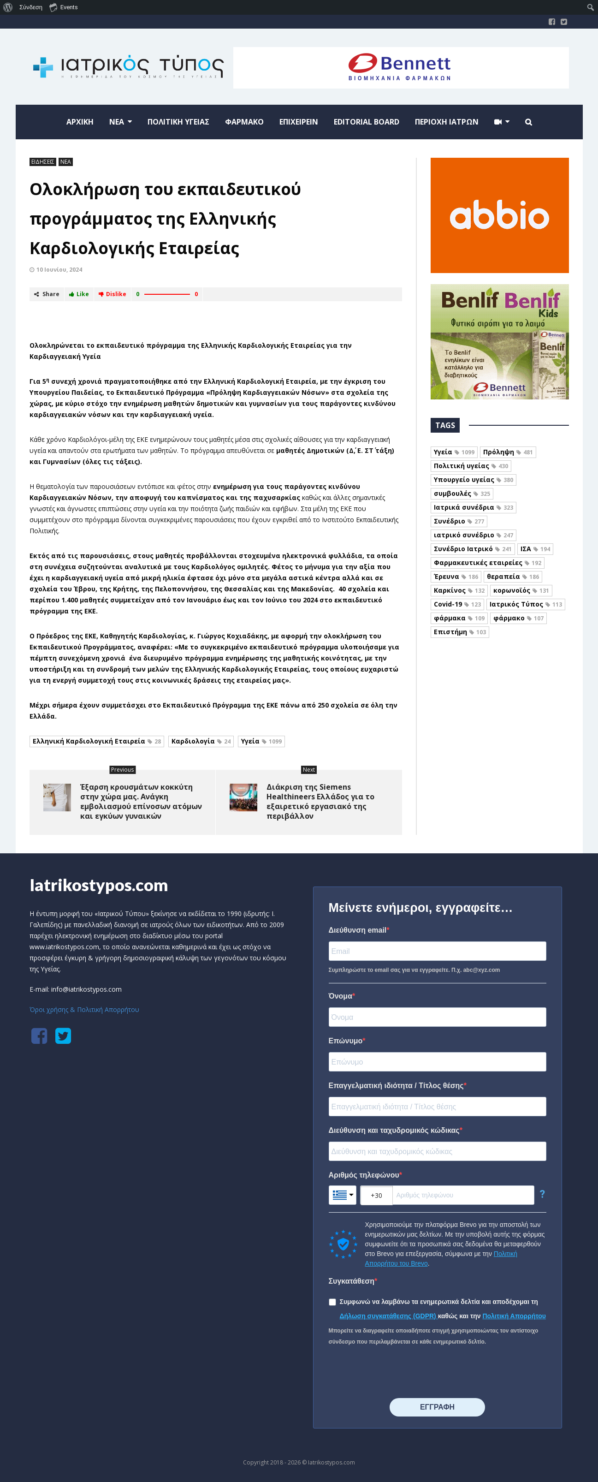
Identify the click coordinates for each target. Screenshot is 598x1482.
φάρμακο (518, 617)
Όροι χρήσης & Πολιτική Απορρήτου (84, 1009)
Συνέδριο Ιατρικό (473, 548)
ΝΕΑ (65, 162)
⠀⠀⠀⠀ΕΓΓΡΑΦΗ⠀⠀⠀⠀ (437, 1407)
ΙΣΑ (535, 548)
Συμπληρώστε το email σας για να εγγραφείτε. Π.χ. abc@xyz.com (414, 970)
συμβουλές (462, 493)
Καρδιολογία (201, 741)
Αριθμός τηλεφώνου (364, 1175)
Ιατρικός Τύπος (526, 604)
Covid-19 (457, 604)
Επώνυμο (346, 1041)
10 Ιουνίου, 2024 (59, 270)
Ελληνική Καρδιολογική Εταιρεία (97, 741)
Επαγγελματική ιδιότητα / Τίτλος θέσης (396, 1085)
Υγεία (261, 741)
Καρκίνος (459, 590)
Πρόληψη (508, 451)
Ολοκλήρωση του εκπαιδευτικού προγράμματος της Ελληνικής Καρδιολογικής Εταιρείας (165, 218)
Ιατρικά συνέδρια (473, 507)
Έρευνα (456, 576)
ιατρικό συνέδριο (473, 534)
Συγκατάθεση (352, 1281)
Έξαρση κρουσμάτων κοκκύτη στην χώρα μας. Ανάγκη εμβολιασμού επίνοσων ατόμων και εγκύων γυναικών (141, 801)
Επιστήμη (460, 631)
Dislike (112, 294)
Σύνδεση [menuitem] (30, 7)
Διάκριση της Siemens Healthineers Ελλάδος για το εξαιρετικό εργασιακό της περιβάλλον (320, 801)
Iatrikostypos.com (99, 884)
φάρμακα (459, 617)
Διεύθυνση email (358, 930)
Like (79, 294)
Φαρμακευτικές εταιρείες (487, 562)
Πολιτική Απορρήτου (514, 1316)
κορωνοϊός (521, 590)
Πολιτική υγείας (471, 465)
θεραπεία (513, 576)
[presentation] (399, 1373)
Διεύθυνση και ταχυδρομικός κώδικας (394, 1130)
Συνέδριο (459, 521)
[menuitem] (8, 7)
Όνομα (341, 996)
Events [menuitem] (63, 7)
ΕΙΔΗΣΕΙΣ (42, 162)
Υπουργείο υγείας (473, 479)
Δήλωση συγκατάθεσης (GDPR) (389, 1316)
